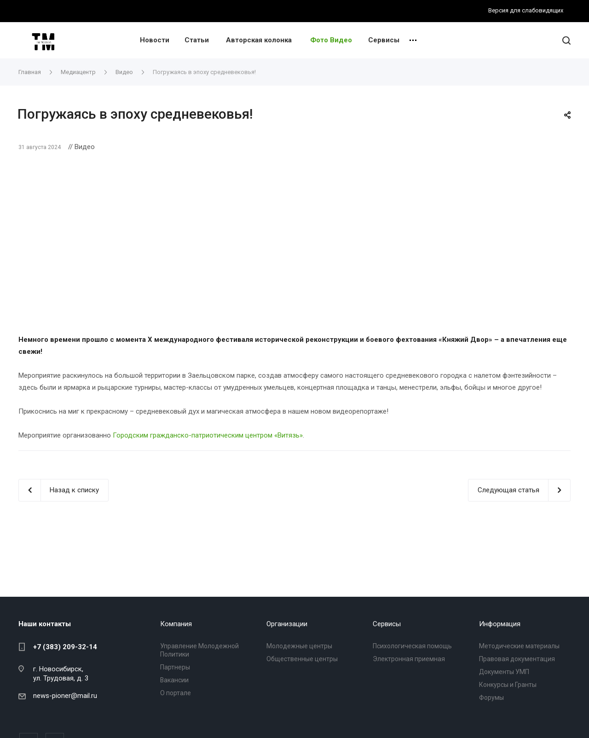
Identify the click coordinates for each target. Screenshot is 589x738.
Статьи (197, 40)
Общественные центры (302, 659)
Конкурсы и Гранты (508, 684)
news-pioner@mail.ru (65, 696)
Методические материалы (519, 646)
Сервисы (383, 40)
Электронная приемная (409, 659)
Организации (286, 624)
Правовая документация (517, 659)
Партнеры (175, 667)
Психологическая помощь (412, 646)
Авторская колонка (259, 40)
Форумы (491, 697)
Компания (176, 624)
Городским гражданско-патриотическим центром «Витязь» (208, 435)
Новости (154, 40)
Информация (499, 624)
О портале (175, 693)
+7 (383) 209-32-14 (65, 647)
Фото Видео (331, 40)
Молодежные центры (299, 646)
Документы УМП (504, 671)
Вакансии (174, 680)
